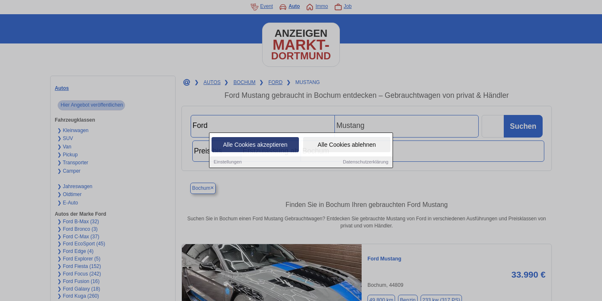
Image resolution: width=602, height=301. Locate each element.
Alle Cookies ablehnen (347, 145)
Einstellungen (228, 162)
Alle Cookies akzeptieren (255, 145)
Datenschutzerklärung (365, 162)
